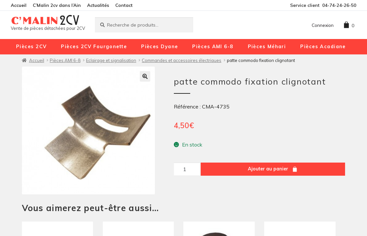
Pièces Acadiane (323, 46)
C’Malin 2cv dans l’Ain (57, 5)
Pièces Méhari (267, 46)
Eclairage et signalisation (111, 60)
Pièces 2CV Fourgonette (94, 46)
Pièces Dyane (159, 46)
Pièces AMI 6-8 (212, 46)
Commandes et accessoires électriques (181, 60)
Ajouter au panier (268, 169)
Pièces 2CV (31, 46)
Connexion (323, 25)
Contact (124, 5)
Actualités (98, 5)
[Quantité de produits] (187, 169)
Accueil (19, 5)
